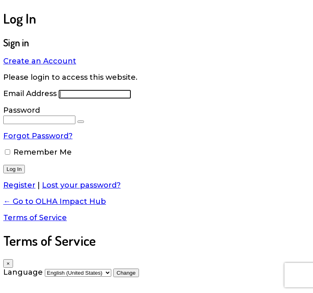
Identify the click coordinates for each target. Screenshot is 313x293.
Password (21, 110)
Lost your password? (81, 185)
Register (19, 185)
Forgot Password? (38, 135)
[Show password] (80, 121)
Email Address (30, 93)
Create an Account (39, 61)
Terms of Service (35, 217)
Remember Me (42, 152)
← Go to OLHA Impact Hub (54, 201)
